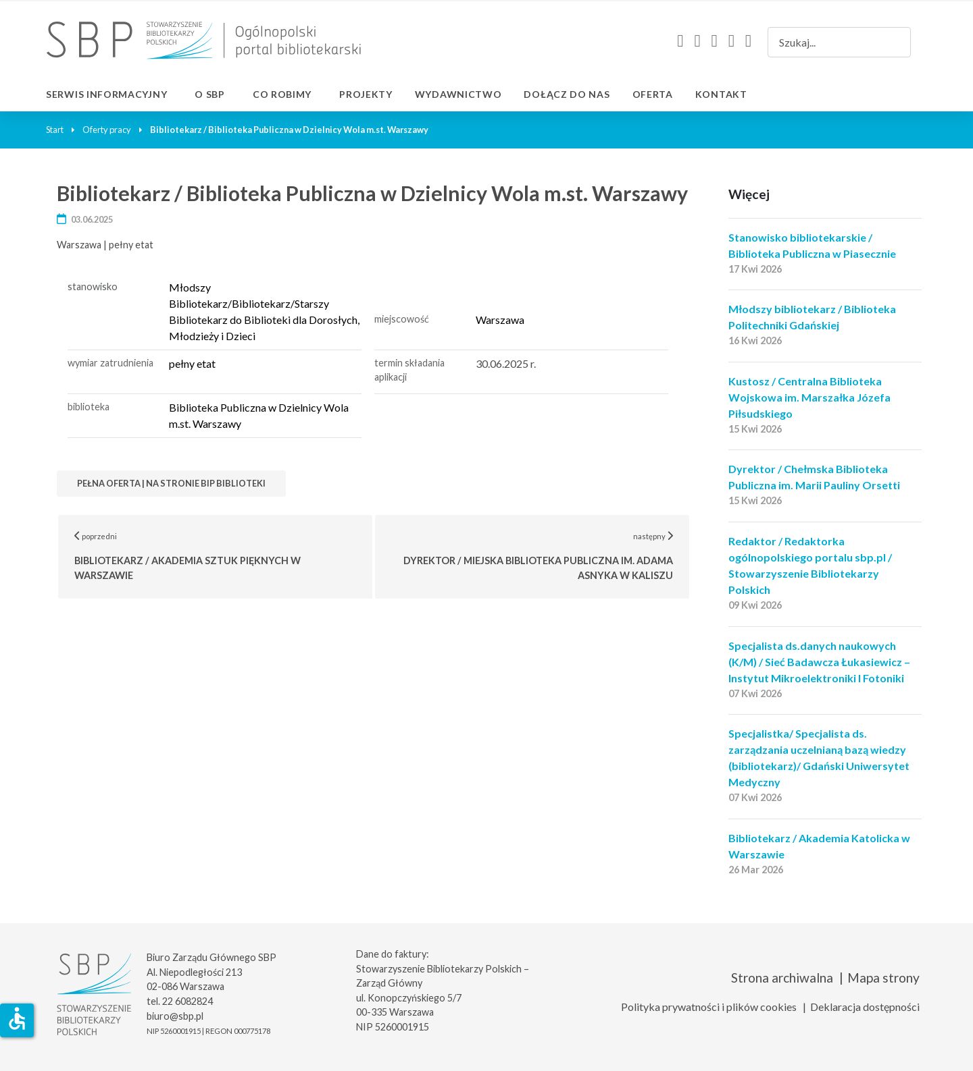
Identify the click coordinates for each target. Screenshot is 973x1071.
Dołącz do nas (566, 94)
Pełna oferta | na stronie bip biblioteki (171, 483)
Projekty (366, 94)
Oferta (652, 94)
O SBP (210, 94)
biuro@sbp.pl (175, 1016)
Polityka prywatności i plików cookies (709, 1006)
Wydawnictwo (458, 94)
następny (547, 555)
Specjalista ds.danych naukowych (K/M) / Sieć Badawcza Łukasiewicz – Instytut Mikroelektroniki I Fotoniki (819, 661)
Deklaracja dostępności (865, 1006)
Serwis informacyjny (106, 94)
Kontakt (721, 94)
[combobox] (839, 42)
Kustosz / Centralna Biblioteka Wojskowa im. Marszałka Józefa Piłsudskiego (809, 397)
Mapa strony (883, 977)
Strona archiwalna (782, 977)
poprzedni (224, 555)
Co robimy (282, 94)
